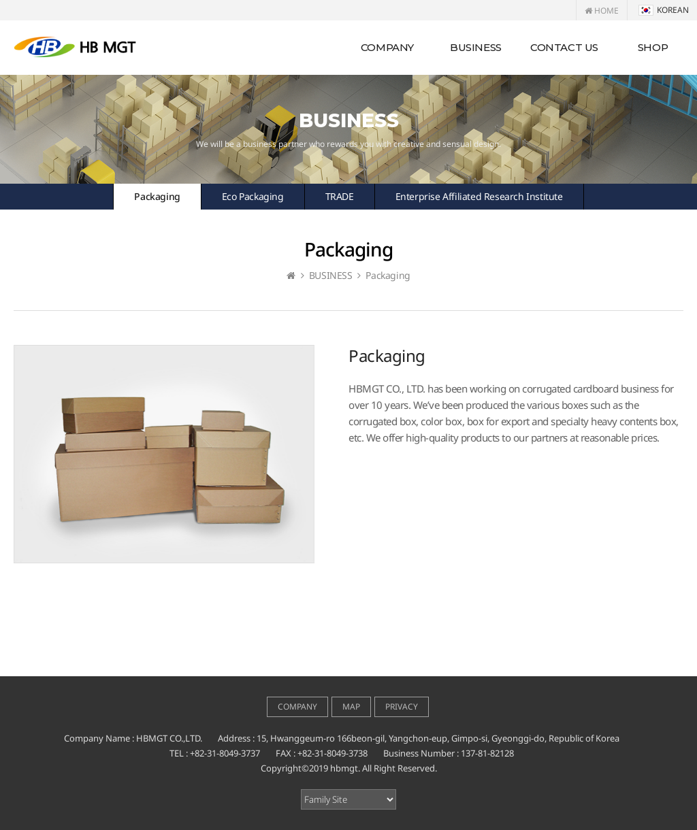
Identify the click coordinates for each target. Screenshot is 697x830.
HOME (602, 10)
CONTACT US (564, 47)
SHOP (653, 47)
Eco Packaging (253, 196)
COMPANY (387, 47)
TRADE (339, 196)
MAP (351, 706)
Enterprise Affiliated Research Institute (479, 196)
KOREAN (663, 10)
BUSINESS (476, 47)
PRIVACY (401, 706)
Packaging (157, 196)
